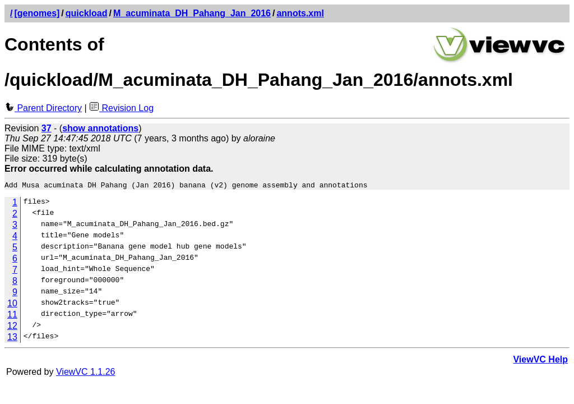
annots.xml (299, 13)
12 (12, 327)
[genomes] (36, 13)
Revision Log (121, 108)
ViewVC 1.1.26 (85, 373)
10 (12, 305)
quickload (87, 13)
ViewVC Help (540, 361)
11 (12, 316)
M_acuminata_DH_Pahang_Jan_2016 (192, 13)
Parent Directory (43, 108)
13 (12, 338)
